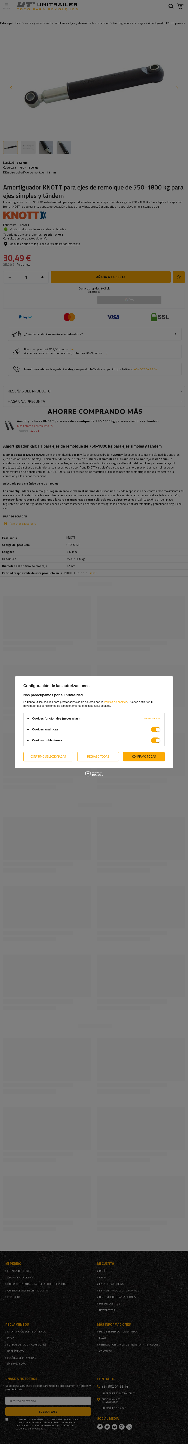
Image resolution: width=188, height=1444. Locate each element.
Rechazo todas (98, 756)
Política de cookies (115, 701)
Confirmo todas (144, 756)
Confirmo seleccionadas (48, 756)
